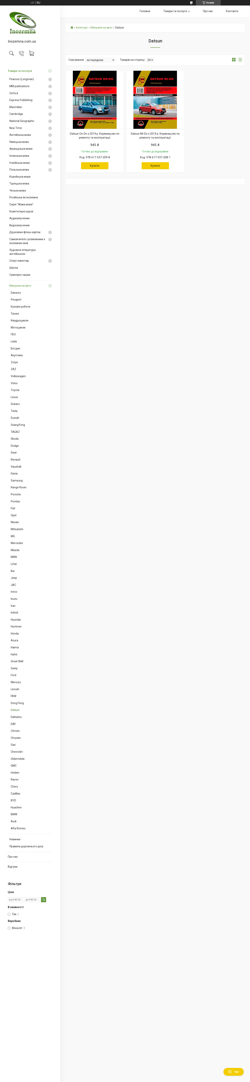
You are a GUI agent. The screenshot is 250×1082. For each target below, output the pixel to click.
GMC (14, 765)
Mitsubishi (17, 529)
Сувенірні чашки (19, 274)
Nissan (15, 522)
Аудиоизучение (19, 218)
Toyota (15, 390)
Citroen (15, 730)
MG (13, 536)
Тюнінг (15, 313)
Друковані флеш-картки (24, 232)
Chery (14, 786)
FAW (13, 696)
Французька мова (20, 148)
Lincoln (15, 689)
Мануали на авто (20, 285)
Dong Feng (17, 703)
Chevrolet (17, 751)
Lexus (14, 397)
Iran (13, 605)
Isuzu (14, 598)
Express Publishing (20, 100)
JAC (13, 584)
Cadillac (15, 793)
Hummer (16, 626)
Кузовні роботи (20, 306)
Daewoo (16, 292)
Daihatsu (16, 717)
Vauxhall (16, 466)
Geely (14, 668)
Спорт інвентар (19, 260)
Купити (94, 165)
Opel (13, 515)
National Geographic (21, 121)
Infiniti (14, 612)
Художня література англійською (22, 251)
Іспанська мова (19, 155)
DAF (13, 724)
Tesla (14, 411)
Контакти (232, 11)
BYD (13, 800)
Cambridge (16, 113)
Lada (14, 341)
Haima (15, 647)
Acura (14, 640)
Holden (15, 772)
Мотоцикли (18, 327)
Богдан (15, 348)
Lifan (14, 564)
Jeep (14, 577)
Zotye (14, 362)
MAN (14, 556)
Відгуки (12, 866)
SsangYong (18, 424)
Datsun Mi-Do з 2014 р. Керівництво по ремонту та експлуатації (155, 135)
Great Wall (17, 661)
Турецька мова (19, 183)
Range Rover (19, 487)
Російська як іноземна (23, 197)
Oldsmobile (18, 758)
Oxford (13, 93)
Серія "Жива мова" (21, 204)
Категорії (82, 27)
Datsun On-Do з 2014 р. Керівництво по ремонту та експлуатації (94, 135)
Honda (15, 633)
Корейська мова (19, 176)
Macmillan (15, 107)
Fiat (13, 508)
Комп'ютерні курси (21, 211)
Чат (233, 1072)
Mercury (16, 682)
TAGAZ (15, 431)
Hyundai (16, 619)
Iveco (14, 591)
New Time (15, 128)
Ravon (15, 779)
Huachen (16, 807)
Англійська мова (20, 134)
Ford (13, 675)
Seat (14, 452)
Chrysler (16, 737)
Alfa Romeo (18, 828)
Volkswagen (18, 376)
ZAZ (13, 369)
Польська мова (19, 169)
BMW (14, 814)
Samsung (17, 480)
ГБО (13, 334)
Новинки (14, 839)
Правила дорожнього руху (26, 846)
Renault (15, 459)
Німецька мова (19, 141)
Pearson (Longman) (21, 79)
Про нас (13, 856)
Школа (13, 267)
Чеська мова (17, 190)
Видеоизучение (19, 225)
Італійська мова (19, 162)
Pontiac (15, 501)
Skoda (15, 438)
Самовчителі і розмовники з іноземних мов (27, 241)
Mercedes (17, 543)
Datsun (15, 709)
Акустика (17, 355)
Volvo (14, 383)
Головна (145, 11)
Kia (12, 571)
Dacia (14, 473)
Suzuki (15, 417)
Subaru (15, 403)
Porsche (16, 494)
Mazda (15, 550)
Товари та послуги (20, 70)
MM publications (19, 86)
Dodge (15, 445)
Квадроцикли (19, 320)
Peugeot (16, 299)
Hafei (14, 654)
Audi (13, 821)
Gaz (13, 744)
